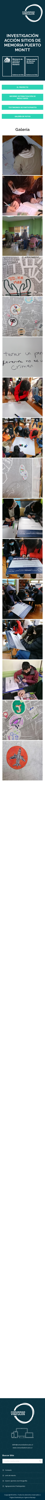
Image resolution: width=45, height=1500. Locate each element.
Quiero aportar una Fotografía (16, 1481)
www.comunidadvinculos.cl (22, 1448)
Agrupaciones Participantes (15, 1486)
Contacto (8, 1470)
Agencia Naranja (29, 1497)
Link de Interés (10, 1475)
